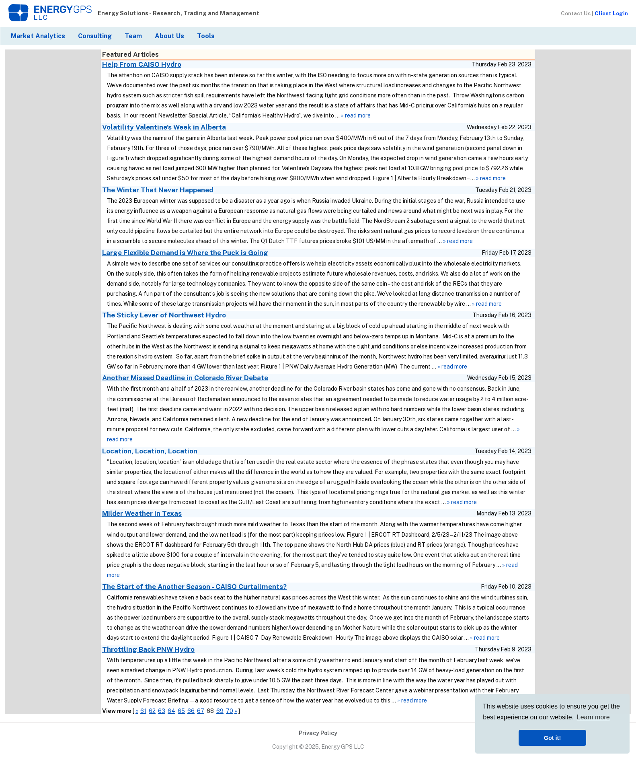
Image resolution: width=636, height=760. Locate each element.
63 (161, 711)
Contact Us (576, 13)
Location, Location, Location (149, 451)
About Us (169, 36)
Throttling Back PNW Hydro (148, 649)
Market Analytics (38, 36)
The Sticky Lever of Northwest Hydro (164, 315)
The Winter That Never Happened (157, 190)
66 (191, 711)
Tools (206, 36)
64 (171, 711)
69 (220, 711)
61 (143, 711)
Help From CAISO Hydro (141, 64)
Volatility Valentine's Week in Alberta (164, 127)
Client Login (611, 13)
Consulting (95, 36)
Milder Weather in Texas (142, 513)
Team (133, 36)
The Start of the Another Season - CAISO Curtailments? (194, 587)
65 (181, 711)
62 (152, 711)
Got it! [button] (552, 738)
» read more (356, 115)
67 (200, 711)
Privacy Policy (318, 733)
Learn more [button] (593, 717)
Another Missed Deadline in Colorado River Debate (185, 378)
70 (229, 711)
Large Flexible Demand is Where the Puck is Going (185, 253)
